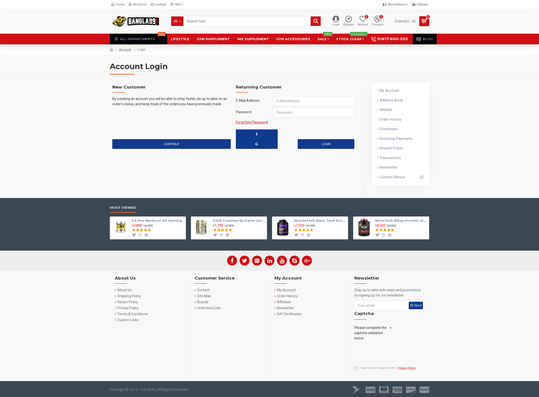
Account (125, 49)
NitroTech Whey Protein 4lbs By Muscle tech (401, 220)
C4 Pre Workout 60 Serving (157, 220)
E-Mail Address (248, 100)
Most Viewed (123, 207)
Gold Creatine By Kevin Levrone (239, 220)
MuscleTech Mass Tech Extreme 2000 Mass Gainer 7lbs (320, 220)
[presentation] (392, 352)
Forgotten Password (252, 122)
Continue (171, 144)
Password (244, 112)
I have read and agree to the (385, 368)
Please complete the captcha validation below (370, 333)
